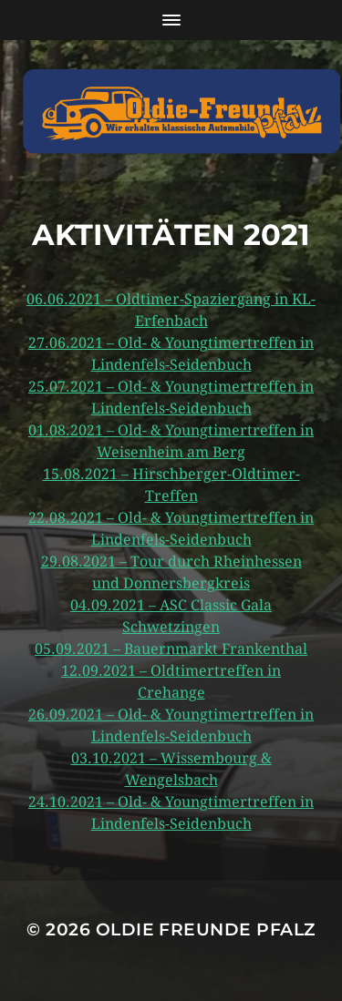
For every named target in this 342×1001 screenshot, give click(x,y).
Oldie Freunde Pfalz (206, 929)
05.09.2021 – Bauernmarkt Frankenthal (171, 649)
